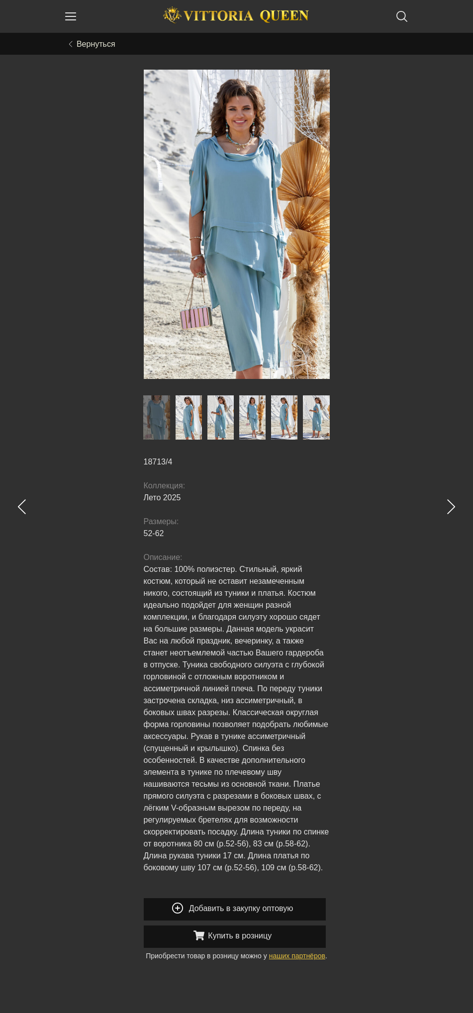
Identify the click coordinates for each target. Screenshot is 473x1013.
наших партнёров (297, 956)
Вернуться (92, 44)
